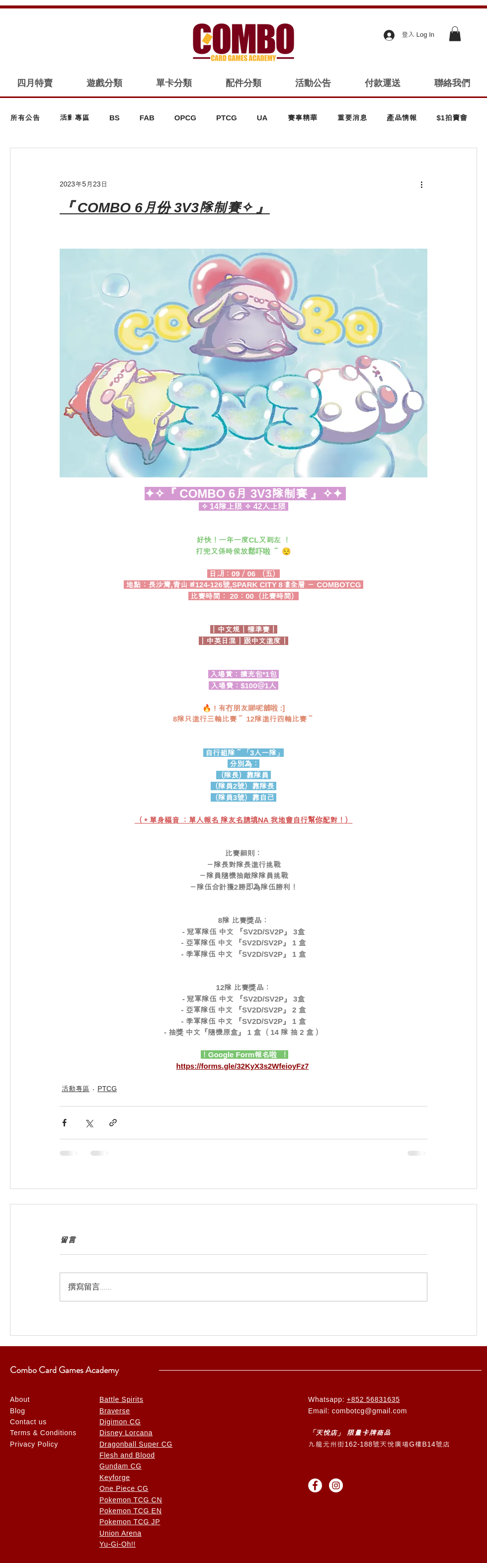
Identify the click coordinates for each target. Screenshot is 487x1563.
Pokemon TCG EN (130, 1511)
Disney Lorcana (126, 1433)
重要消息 (352, 117)
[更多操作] (421, 184)
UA (262, 117)
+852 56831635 (373, 1399)
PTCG (226, 117)
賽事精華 (302, 117)
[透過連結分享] (113, 1122)
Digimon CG (120, 1422)
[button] (455, 33)
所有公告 (25, 117)
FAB (147, 117)
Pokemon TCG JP (129, 1522)
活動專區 (74, 117)
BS (114, 117)
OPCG (185, 117)
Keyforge (114, 1477)
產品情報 (401, 117)
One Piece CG (124, 1488)
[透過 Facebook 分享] (64, 1122)
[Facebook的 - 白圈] (315, 1485)
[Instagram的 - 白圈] (336, 1485)
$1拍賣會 (451, 117)
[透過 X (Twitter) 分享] (88, 1122)
